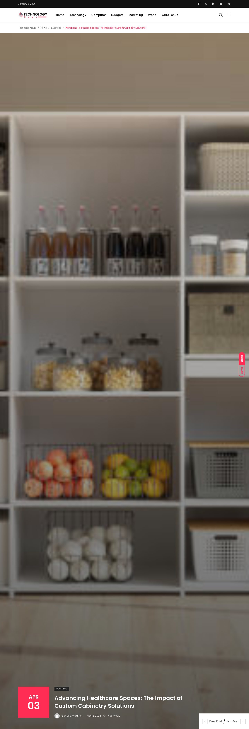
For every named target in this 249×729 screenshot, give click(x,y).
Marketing (136, 15)
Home (60, 15)
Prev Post (212, 721)
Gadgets (117, 15)
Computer (98, 15)
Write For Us (170, 15)
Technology (78, 15)
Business (61, 689)
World (152, 15)
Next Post (236, 721)
